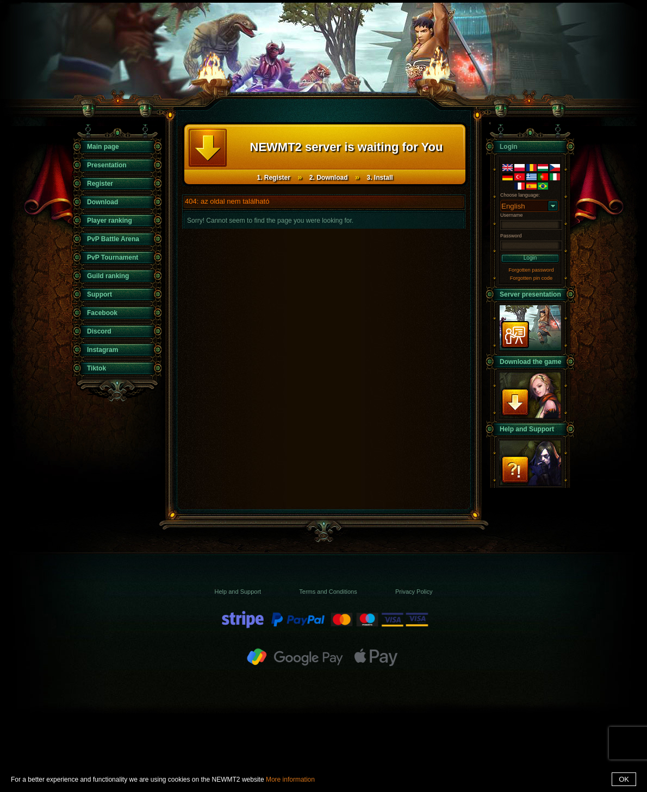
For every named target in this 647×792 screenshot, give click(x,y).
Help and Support (527, 429)
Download (102, 202)
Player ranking (109, 220)
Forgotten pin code (531, 278)
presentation (530, 327)
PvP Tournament (112, 257)
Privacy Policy (413, 591)
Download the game (530, 362)
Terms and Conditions (328, 591)
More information (290, 779)
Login (530, 258)
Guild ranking (108, 276)
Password (511, 235)
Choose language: (520, 195)
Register (100, 183)
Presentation (107, 165)
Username (511, 215)
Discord (99, 331)
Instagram (102, 350)
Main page (103, 146)
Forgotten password (530, 270)
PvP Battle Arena (113, 239)
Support (99, 294)
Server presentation (530, 294)
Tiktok (96, 368)
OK (624, 779)
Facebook (102, 313)
